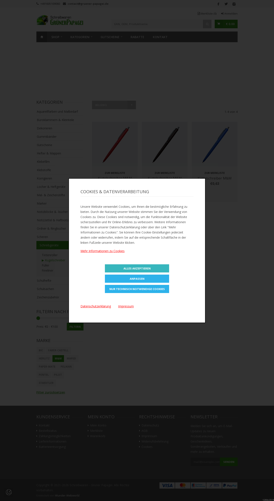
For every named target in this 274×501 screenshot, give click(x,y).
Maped (71, 358)
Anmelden (229, 13)
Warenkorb (97, 436)
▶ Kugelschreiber (53, 260)
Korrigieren (44, 178)
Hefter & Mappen (49, 153)
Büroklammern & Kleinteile (55, 120)
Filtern (75, 327)
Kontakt (160, 37)
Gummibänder (47, 137)
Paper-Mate (47, 366)
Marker (42, 203)
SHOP (55, 37)
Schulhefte (44, 280)
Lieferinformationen (52, 441)
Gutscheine (110, 37)
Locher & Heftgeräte (51, 187)
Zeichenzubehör (48, 297)
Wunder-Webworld (67, 495)
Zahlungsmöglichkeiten (55, 436)
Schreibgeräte (49, 245)
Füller (45, 265)
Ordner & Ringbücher (51, 228)
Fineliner (47, 270)
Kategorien (79, 37)
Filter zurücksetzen (50, 392)
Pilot (58, 375)
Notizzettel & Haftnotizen (54, 220)
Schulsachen (45, 289)
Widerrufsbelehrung (154, 441)
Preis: (40, 327)
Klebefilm (43, 162)
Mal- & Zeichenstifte (51, 195)
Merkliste (207, 13)
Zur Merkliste (115, 173)
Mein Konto (98, 425)
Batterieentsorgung (52, 447)
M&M (58, 358)
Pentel (44, 375)
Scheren (42, 237)
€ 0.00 (230, 24)
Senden (228, 462)
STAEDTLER (46, 383)
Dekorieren (44, 128)
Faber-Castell (58, 350)
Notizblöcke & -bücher (52, 212)
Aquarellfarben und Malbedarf (57, 111)
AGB (144, 431)
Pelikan (66, 366)
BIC (41, 350)
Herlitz (44, 358)
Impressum (149, 436)
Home (41, 36)
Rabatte (137, 37)
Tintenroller (50, 255)
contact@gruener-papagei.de (88, 4)
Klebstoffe (44, 170)
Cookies (147, 447)
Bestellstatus (48, 431)
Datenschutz (150, 425)
